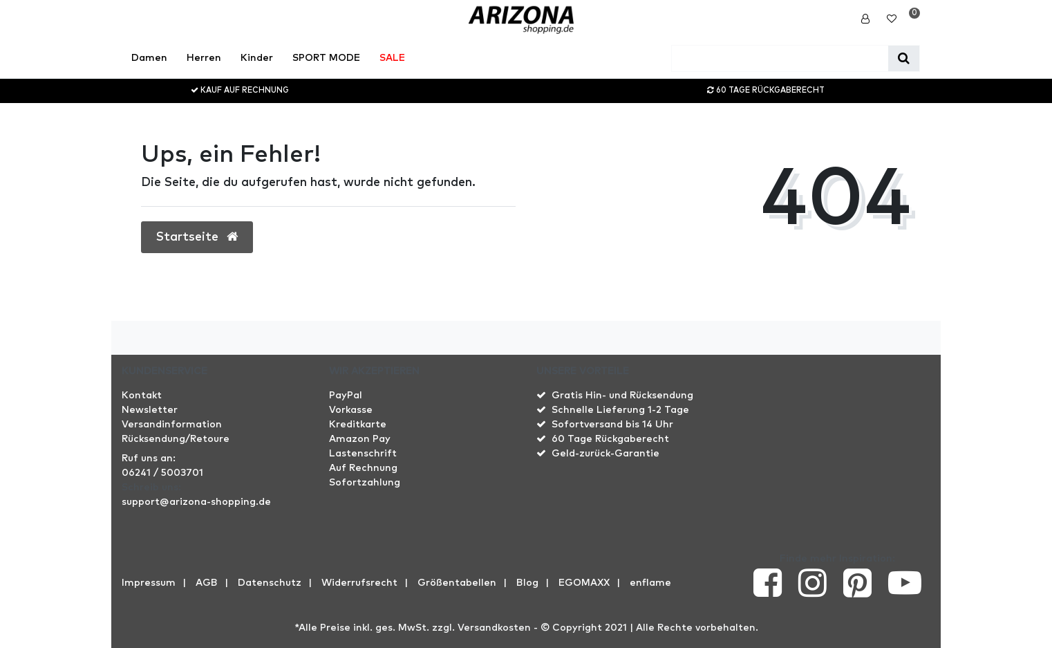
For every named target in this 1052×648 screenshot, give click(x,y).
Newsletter (150, 410)
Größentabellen (456, 583)
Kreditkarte (357, 424)
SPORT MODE (326, 58)
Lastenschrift (363, 454)
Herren (204, 58)
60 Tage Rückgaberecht (610, 439)
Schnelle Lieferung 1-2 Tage (620, 410)
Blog (527, 583)
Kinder (257, 58)
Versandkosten (494, 628)
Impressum (149, 583)
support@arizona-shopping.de (196, 502)
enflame (650, 583)
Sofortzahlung (364, 483)
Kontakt (142, 395)
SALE (392, 58)
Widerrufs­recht (359, 583)
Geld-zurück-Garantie (605, 454)
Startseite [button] (197, 237)
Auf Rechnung (363, 468)
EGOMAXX (584, 583)
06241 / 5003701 (162, 473)
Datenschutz (269, 583)
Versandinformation (172, 424)
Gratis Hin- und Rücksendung (622, 395)
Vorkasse (351, 410)
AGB (207, 583)
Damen (149, 58)
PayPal (345, 395)
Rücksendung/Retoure (175, 439)
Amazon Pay (360, 439)
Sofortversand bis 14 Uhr (612, 424)
